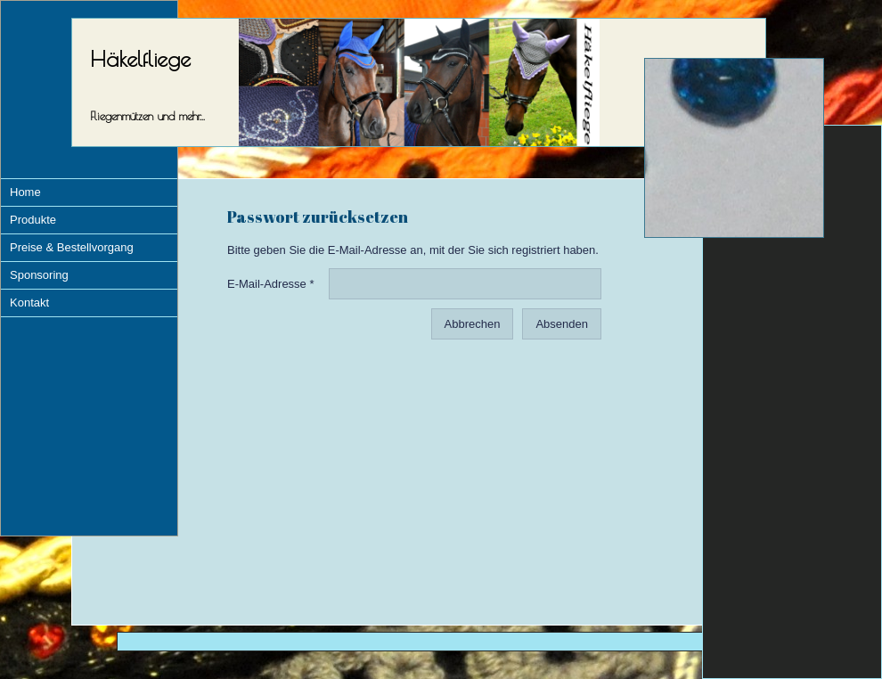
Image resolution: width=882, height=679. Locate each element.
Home (25, 192)
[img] (734, 148)
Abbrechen (473, 324)
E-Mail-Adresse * (270, 283)
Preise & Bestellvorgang (72, 247)
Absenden (561, 324)
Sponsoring (39, 275)
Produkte (33, 219)
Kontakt (29, 302)
